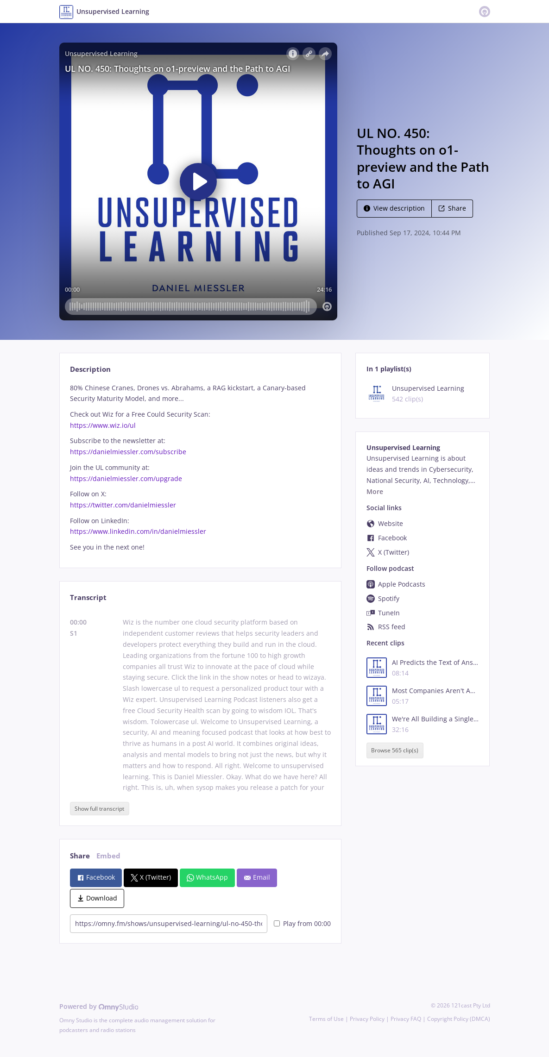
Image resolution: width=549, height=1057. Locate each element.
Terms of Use (326, 1019)
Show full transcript (99, 809)
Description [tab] (90, 369)
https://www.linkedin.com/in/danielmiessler (138, 531)
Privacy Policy (367, 1019)
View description (394, 208)
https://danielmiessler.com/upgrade (126, 478)
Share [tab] (80, 856)
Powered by (99, 1006)
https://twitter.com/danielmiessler (123, 504)
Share (452, 208)
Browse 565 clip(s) (394, 750)
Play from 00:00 (302, 923)
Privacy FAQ (406, 1019)
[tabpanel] (200, 467)
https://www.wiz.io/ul (103, 425)
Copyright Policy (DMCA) (458, 1019)
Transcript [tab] (88, 597)
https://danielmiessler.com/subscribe (128, 451)
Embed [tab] (108, 856)
